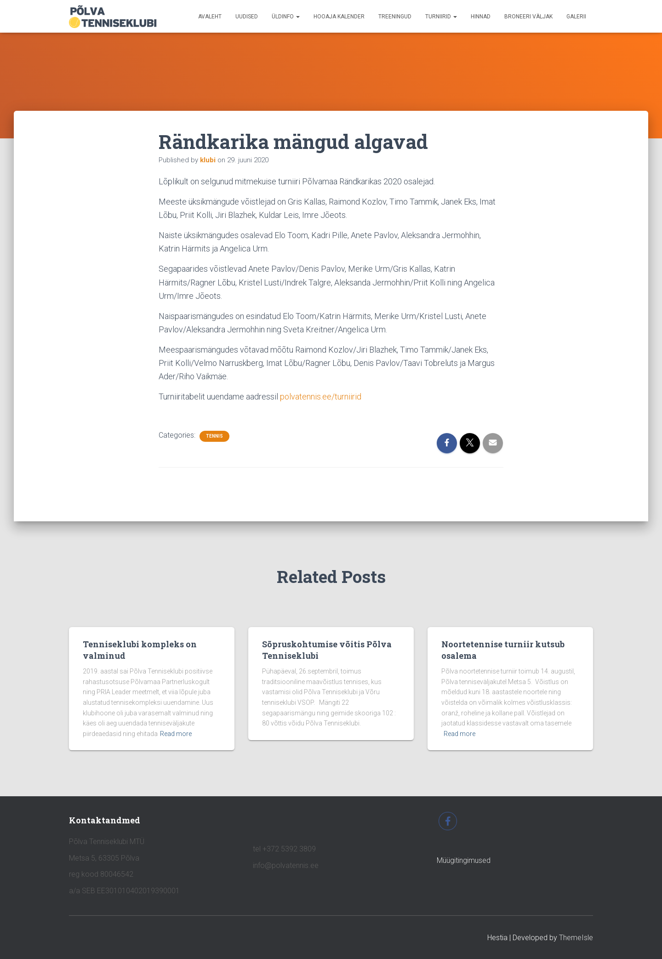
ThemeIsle (576, 937)
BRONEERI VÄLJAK (528, 16)
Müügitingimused (464, 860)
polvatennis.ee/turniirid (320, 396)
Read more (176, 733)
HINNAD (481, 16)
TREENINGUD (394, 16)
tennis (214, 436)
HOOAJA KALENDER (339, 16)
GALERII (576, 16)
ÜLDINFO (286, 16)
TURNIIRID (441, 16)
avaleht (210, 16)
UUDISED (246, 16)
